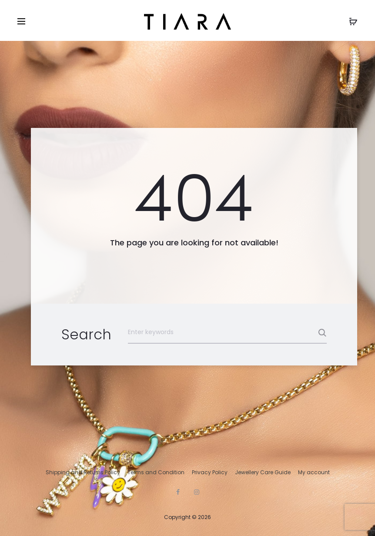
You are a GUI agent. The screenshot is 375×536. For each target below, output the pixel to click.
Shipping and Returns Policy (83, 472)
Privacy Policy (210, 472)
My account (314, 472)
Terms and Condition (155, 472)
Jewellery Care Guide (263, 472)
